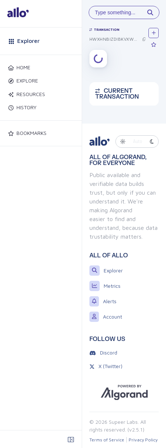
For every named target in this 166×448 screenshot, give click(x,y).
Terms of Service (106, 440)
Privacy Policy (143, 440)
